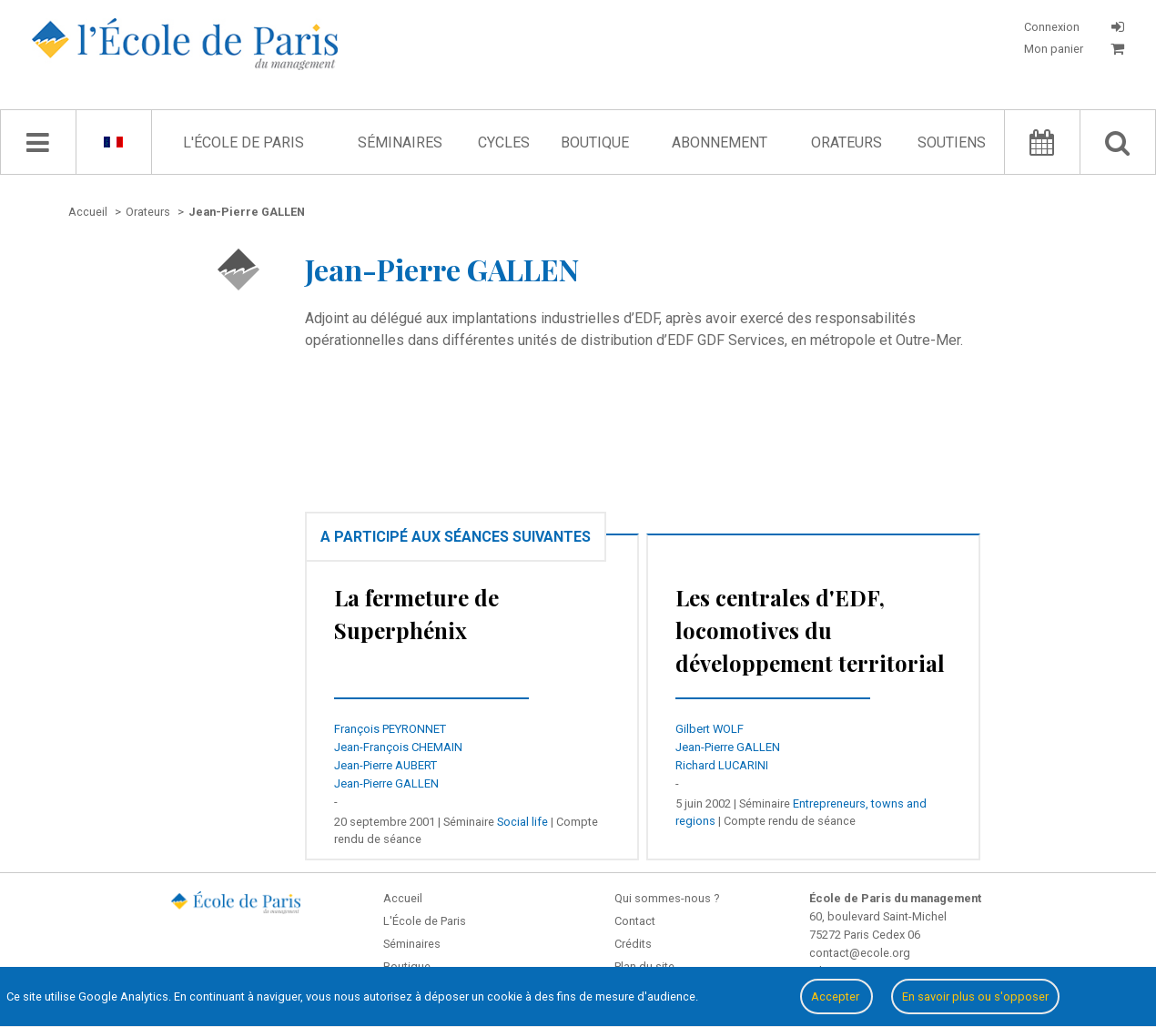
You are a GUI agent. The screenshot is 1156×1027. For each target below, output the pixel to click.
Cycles (504, 142)
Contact (634, 921)
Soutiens (952, 142)
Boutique (595, 142)
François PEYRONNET (390, 729)
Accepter (836, 996)
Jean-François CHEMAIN (398, 747)
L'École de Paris (243, 142)
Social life (522, 822)
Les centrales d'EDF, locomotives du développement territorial (810, 630)
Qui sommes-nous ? (666, 898)
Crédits (633, 944)
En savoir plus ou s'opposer (975, 996)
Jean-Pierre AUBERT (385, 765)
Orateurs (846, 142)
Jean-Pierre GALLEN (386, 783)
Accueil (402, 898)
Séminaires (400, 142)
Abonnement (719, 142)
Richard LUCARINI (721, 765)
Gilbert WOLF (709, 729)
